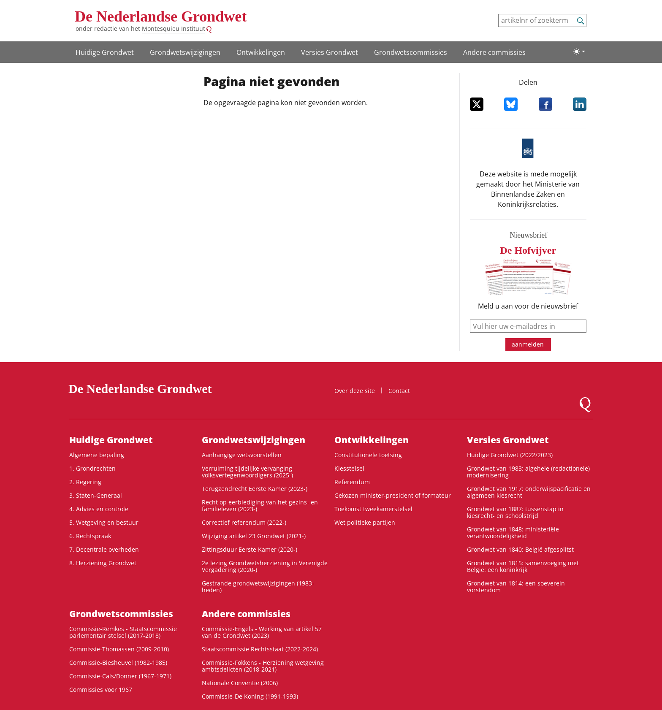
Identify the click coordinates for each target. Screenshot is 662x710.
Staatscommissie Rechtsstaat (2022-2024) (260, 649)
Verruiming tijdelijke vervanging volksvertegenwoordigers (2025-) (247, 471)
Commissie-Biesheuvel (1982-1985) (118, 663)
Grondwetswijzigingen (185, 52)
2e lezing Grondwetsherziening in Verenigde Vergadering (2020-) (265, 566)
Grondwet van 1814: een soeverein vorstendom (516, 586)
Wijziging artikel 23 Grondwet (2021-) (254, 536)
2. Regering (85, 482)
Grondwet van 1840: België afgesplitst (520, 549)
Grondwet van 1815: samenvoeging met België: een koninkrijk (523, 566)
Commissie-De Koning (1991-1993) (250, 696)
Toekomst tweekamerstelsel (373, 509)
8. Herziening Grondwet (102, 563)
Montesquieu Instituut (173, 28)
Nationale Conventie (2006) (240, 683)
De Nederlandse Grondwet (161, 16)
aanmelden (528, 344)
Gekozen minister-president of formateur (392, 495)
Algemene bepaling (96, 455)
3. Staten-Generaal (95, 495)
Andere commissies (494, 52)
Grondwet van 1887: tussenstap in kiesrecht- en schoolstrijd (515, 512)
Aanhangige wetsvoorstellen (242, 455)
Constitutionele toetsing (368, 455)
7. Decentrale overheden (104, 549)
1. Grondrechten (92, 468)
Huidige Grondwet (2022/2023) (510, 455)
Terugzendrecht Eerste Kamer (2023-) (254, 489)
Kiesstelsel (349, 468)
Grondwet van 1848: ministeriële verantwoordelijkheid (513, 532)
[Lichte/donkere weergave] (579, 51)
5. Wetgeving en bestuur (103, 522)
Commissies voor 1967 (100, 690)
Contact (399, 391)
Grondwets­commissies (410, 52)
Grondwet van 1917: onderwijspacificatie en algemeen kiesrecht (529, 492)
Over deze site (354, 391)
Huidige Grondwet (105, 52)
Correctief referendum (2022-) (244, 522)
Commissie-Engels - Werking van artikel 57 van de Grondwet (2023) (262, 632)
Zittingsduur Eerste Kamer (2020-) (249, 549)
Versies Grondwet (329, 52)
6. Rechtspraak (90, 536)
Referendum (352, 482)
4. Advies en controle (98, 509)
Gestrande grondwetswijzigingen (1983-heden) (258, 586)
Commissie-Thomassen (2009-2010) (119, 649)
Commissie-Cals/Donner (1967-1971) (120, 676)
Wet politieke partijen (364, 522)
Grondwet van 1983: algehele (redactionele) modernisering (528, 471)
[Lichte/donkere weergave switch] (579, 51)
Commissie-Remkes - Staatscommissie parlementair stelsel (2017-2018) (123, 632)
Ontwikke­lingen (260, 52)
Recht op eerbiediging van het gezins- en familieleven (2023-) (260, 505)
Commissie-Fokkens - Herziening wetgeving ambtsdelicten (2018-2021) (263, 666)
